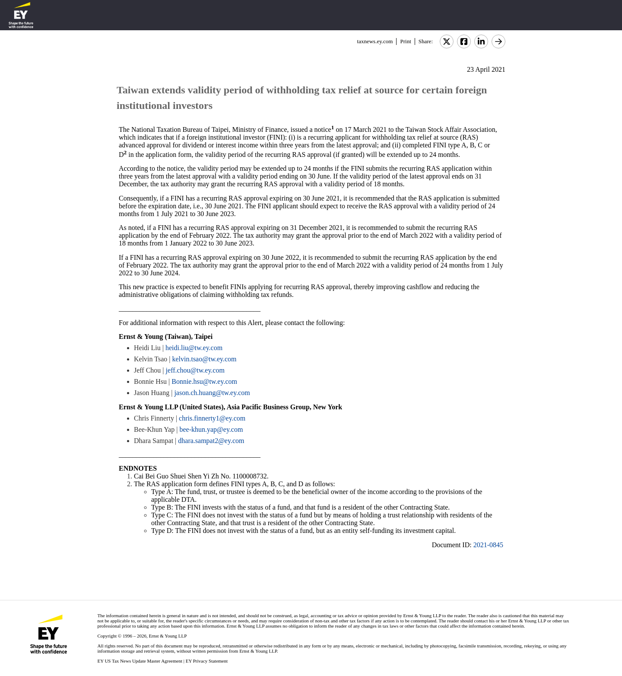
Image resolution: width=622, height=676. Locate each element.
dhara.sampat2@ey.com (211, 440)
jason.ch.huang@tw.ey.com (212, 392)
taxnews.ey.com (375, 41)
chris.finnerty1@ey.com (212, 418)
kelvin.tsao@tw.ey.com (204, 359)
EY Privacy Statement (207, 660)
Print (405, 41)
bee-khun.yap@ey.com (211, 429)
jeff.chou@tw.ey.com (195, 370)
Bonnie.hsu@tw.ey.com (204, 381)
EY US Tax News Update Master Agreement (139, 660)
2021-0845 (488, 544)
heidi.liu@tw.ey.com (193, 347)
